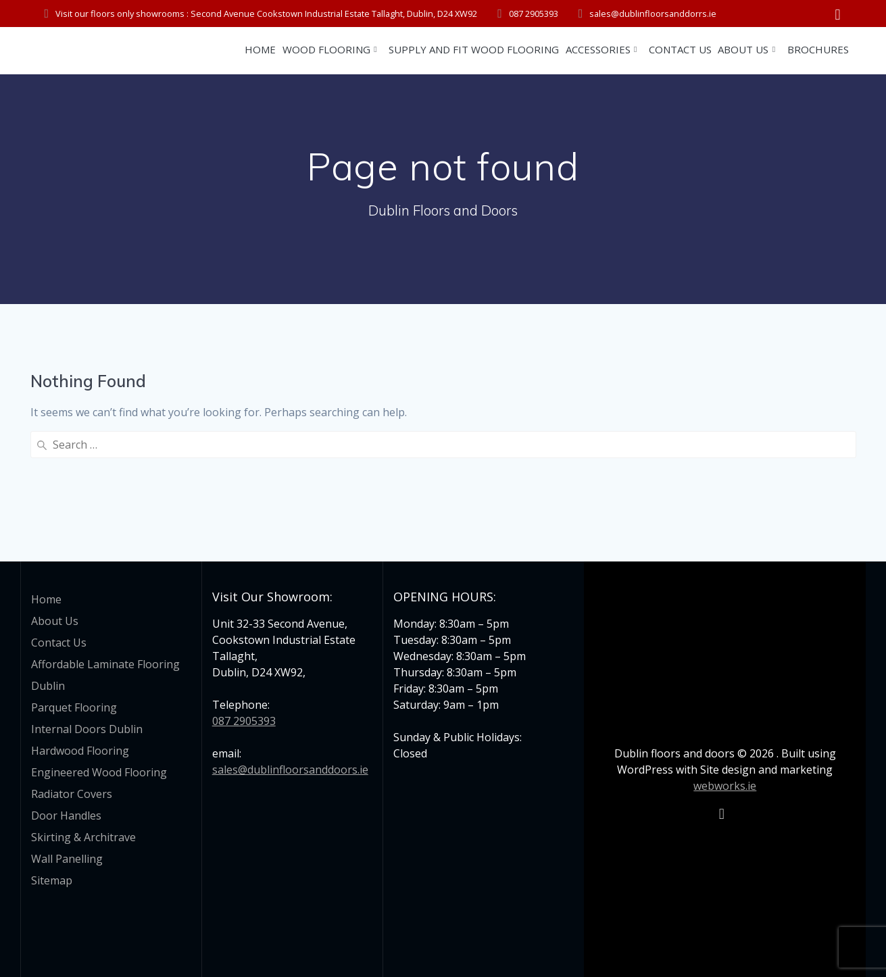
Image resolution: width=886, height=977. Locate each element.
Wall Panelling (67, 858)
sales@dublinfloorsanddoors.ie (290, 769)
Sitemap (51, 880)
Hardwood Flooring (80, 750)
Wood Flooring (326, 49)
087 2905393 (244, 720)
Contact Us (680, 49)
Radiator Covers (71, 793)
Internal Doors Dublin (87, 729)
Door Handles (66, 815)
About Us (743, 49)
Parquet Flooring (74, 707)
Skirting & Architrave (83, 837)
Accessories (598, 49)
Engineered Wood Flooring (99, 772)
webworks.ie (724, 785)
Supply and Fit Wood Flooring (474, 49)
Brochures (818, 49)
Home (260, 49)
